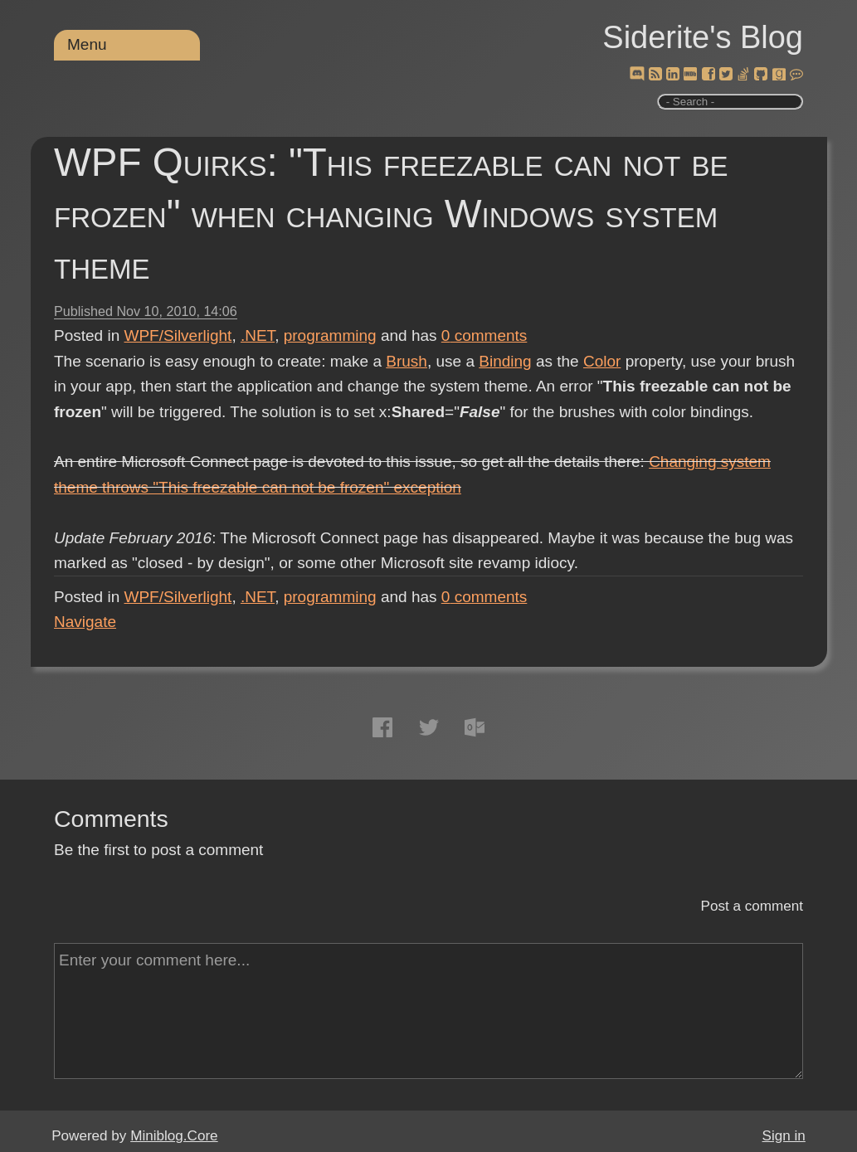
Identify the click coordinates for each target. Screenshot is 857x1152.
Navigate (85, 621)
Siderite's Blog (702, 37)
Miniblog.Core (173, 1136)
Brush (406, 361)
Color (602, 361)
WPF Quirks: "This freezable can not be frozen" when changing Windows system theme (391, 213)
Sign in (784, 1136)
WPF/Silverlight (178, 335)
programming (330, 335)
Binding (505, 361)
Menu (87, 44)
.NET (258, 335)
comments (484, 335)
